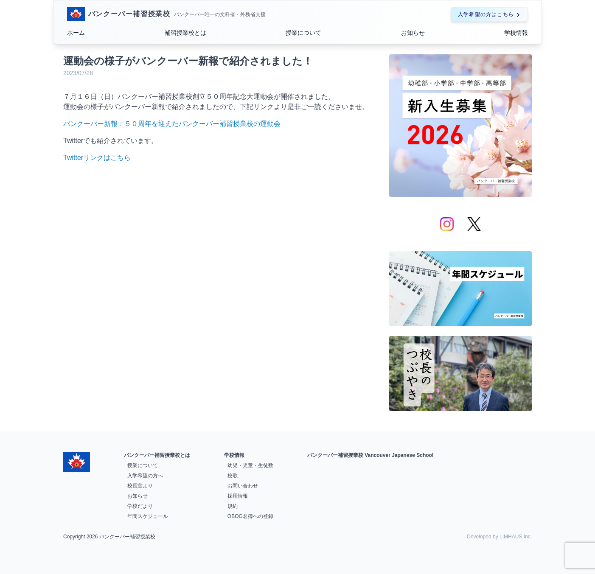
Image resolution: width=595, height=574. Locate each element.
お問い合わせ (242, 486)
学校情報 (516, 32)
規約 (232, 506)
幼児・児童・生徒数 (250, 465)
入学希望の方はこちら (489, 14)
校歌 (232, 476)
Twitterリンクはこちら (97, 157)
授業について (303, 32)
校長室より (140, 486)
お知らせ (413, 32)
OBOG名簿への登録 (250, 516)
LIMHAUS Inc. (516, 537)
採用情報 (237, 496)
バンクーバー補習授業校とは (157, 455)
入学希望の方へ (145, 476)
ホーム (76, 32)
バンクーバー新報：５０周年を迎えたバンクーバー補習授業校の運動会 (172, 123)
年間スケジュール (147, 516)
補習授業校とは (185, 32)
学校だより (140, 506)
